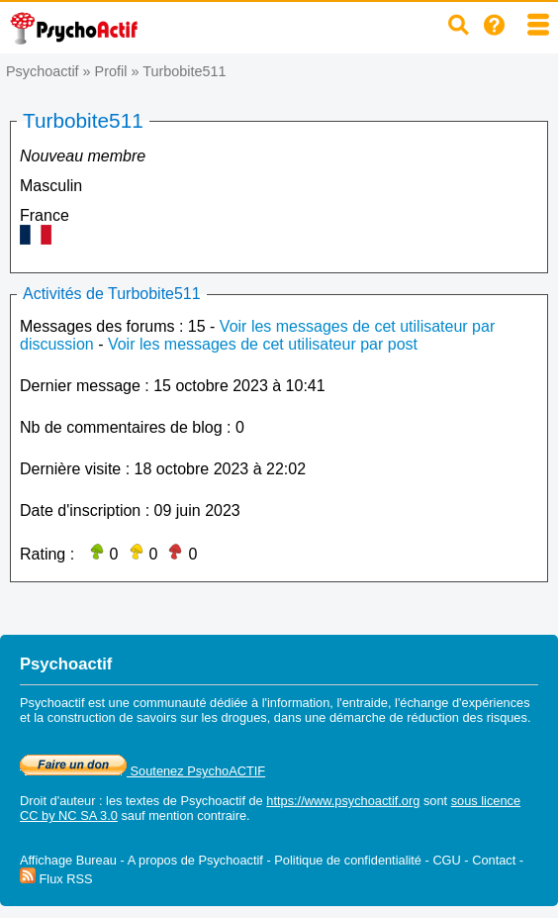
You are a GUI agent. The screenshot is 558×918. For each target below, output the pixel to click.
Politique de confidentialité (347, 860)
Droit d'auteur (57, 800)
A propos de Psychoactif (195, 860)
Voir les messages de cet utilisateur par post (263, 344)
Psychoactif (42, 71)
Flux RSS (56, 878)
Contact (493, 860)
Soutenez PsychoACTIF (142, 771)
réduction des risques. (468, 717)
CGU (446, 860)
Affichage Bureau (68, 860)
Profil (111, 71)
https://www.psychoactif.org (342, 800)
